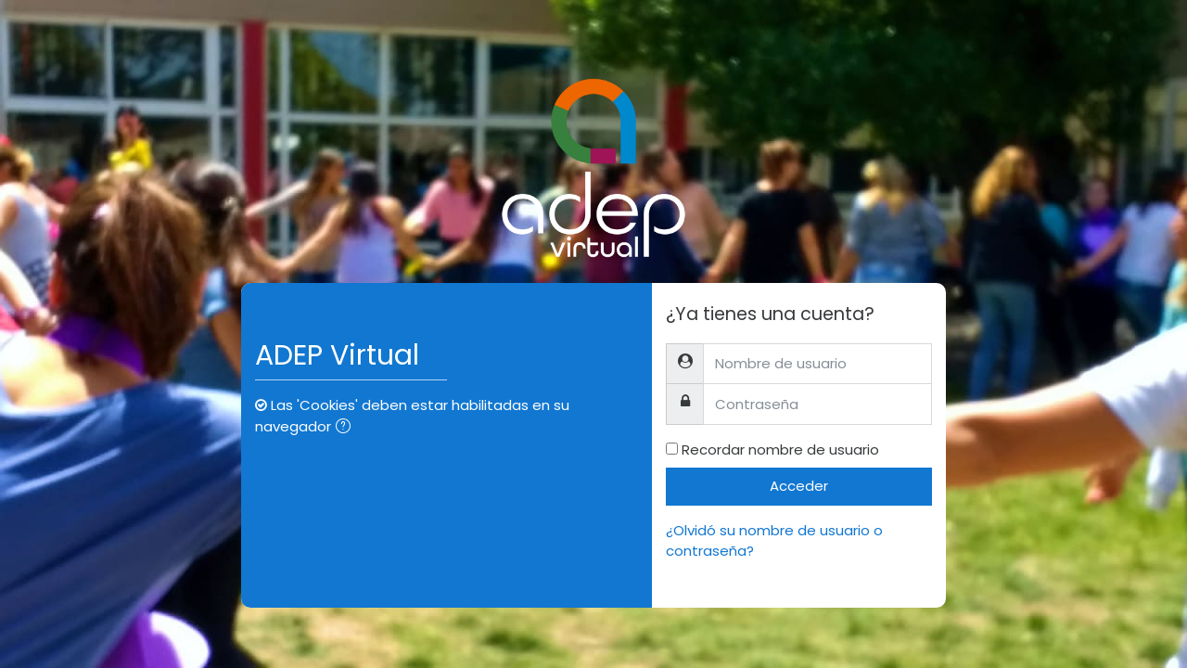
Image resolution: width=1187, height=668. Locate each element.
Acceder (799, 485)
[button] (347, 428)
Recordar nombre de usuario (780, 449)
